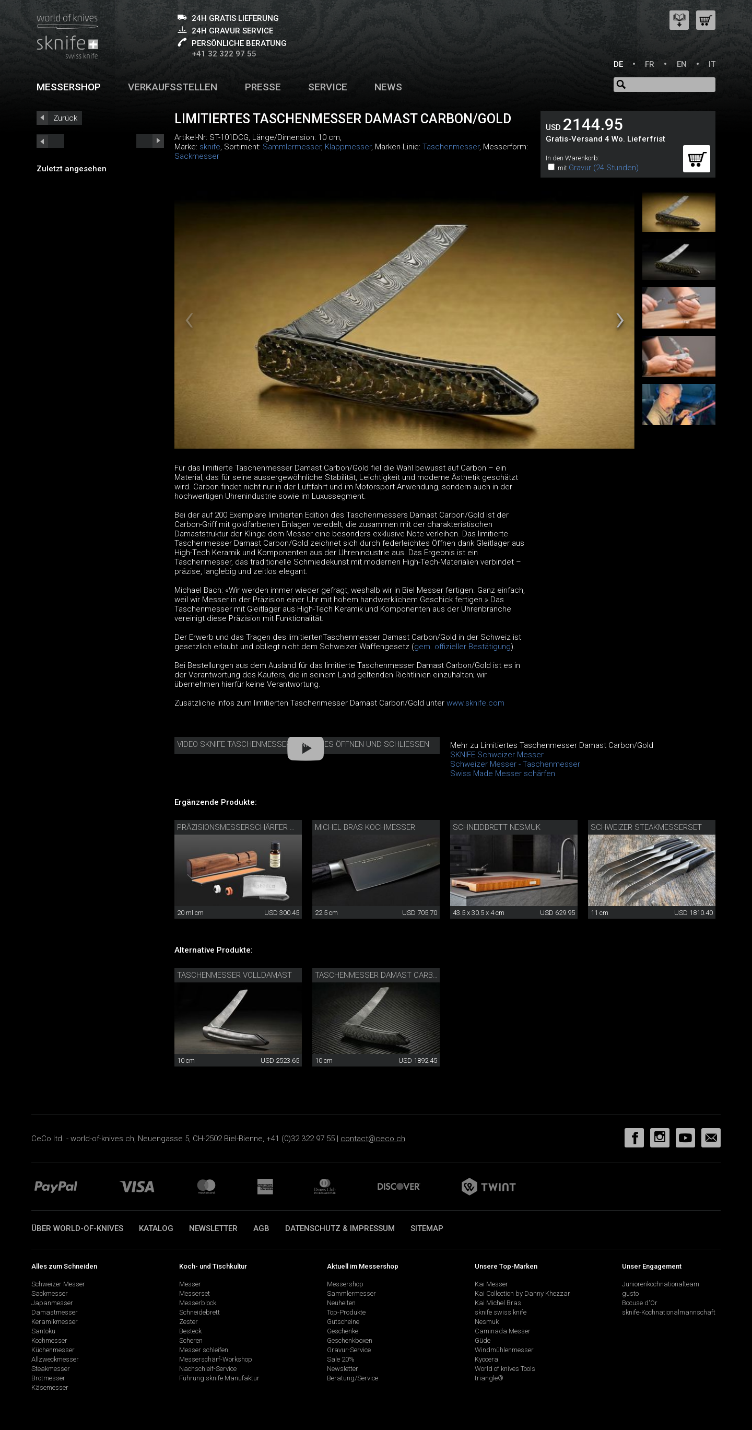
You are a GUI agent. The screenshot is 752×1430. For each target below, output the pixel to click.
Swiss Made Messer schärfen (502, 773)
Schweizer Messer (58, 1284)
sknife (209, 146)
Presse (263, 87)
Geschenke (342, 1331)
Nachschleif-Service (208, 1369)
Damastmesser (54, 1312)
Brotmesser (48, 1378)
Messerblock (197, 1303)
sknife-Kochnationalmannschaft (668, 1312)
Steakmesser (50, 1369)
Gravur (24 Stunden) (604, 167)
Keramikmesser (54, 1322)
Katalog (156, 1228)
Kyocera (486, 1359)
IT (712, 64)
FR (649, 64)
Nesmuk (487, 1322)
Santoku (43, 1331)
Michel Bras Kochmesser (365, 827)
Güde (482, 1340)
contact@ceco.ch (372, 1138)
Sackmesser (196, 156)
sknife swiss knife (500, 1312)
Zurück (65, 118)
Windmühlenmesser (504, 1350)
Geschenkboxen (349, 1340)
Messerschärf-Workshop (215, 1359)
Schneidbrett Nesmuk (496, 827)
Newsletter (213, 1228)
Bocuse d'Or (639, 1303)
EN (682, 64)
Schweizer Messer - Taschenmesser (515, 764)
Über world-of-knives (77, 1228)
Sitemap (426, 1228)
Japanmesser (52, 1303)
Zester (188, 1322)
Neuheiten (341, 1303)
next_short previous (50, 141)
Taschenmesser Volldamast (234, 975)
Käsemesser (49, 1387)
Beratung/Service (352, 1378)
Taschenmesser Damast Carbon (379, 975)
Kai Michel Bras (498, 1303)
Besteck (190, 1331)
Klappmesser (348, 146)
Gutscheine (343, 1322)
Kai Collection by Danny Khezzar (522, 1293)
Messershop (69, 87)
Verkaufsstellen (172, 87)
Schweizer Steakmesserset (646, 827)
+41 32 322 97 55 (224, 53)
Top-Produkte (346, 1312)
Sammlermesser (292, 146)
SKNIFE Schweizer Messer (497, 754)
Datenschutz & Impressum (340, 1228)
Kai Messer (491, 1284)
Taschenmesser (450, 146)
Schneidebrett (199, 1312)
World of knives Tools (505, 1369)
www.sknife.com (475, 703)
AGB (261, 1228)
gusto (630, 1293)
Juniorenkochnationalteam (660, 1284)
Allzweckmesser (55, 1359)
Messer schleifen (203, 1350)
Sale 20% (341, 1359)
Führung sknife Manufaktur (219, 1378)
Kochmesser (49, 1340)
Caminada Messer (503, 1331)
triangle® (489, 1378)
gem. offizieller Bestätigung (462, 646)
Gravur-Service (349, 1350)
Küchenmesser (53, 1350)
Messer (190, 1284)
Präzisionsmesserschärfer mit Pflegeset (261, 827)
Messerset (194, 1293)
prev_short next (150, 141)
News (388, 87)
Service (327, 87)
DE (618, 64)
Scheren (191, 1340)
